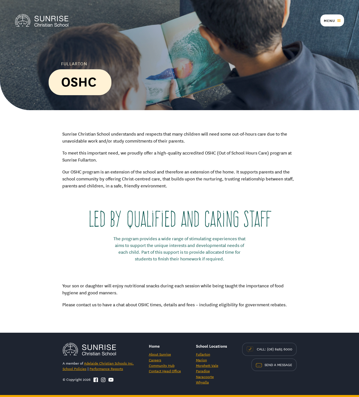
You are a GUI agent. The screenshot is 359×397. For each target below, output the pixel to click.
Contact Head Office (165, 371)
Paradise (203, 371)
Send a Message (274, 364)
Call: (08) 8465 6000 (269, 349)
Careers (155, 360)
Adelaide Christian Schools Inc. (109, 363)
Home (154, 346)
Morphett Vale (207, 365)
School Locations (211, 346)
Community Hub (162, 365)
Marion (201, 360)
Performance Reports (106, 368)
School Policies (75, 368)
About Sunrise (160, 354)
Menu (329, 20)
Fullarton (203, 354)
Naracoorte (205, 376)
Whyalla (202, 382)
